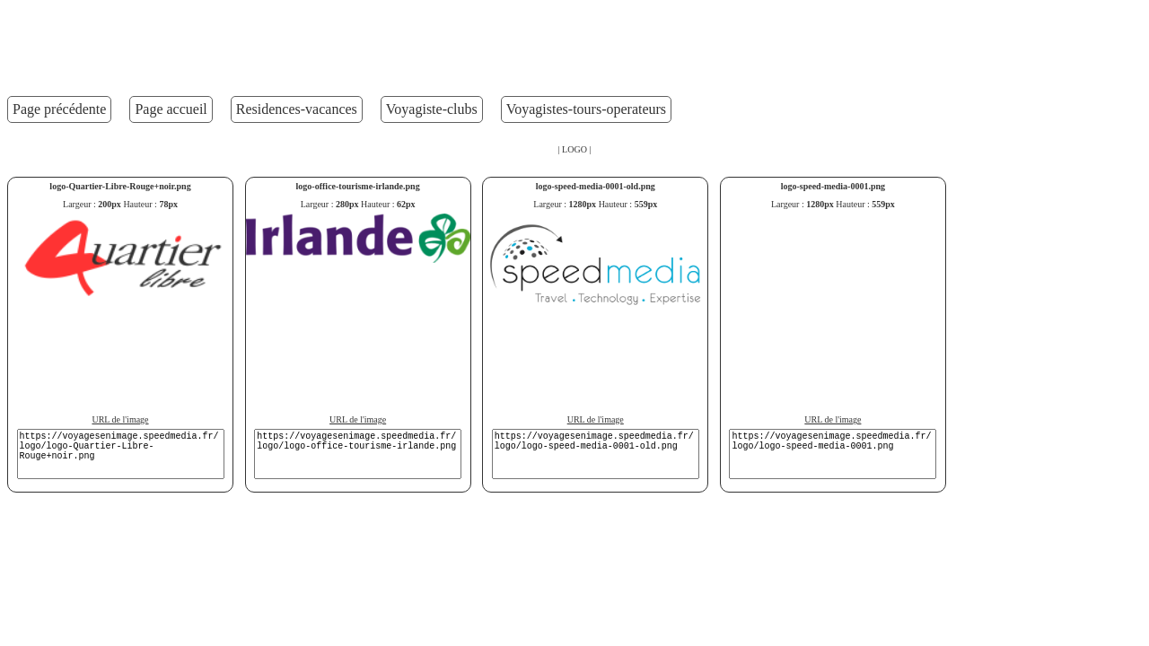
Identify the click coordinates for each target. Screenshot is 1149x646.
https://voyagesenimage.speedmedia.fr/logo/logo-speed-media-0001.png (832, 454)
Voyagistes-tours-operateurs (586, 109)
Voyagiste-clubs (432, 109)
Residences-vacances (296, 109)
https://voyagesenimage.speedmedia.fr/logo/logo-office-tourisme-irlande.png (357, 454)
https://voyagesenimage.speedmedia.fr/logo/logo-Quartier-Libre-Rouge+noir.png (120, 454)
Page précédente (59, 109)
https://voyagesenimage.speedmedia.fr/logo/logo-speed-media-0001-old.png (595, 454)
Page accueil (170, 109)
